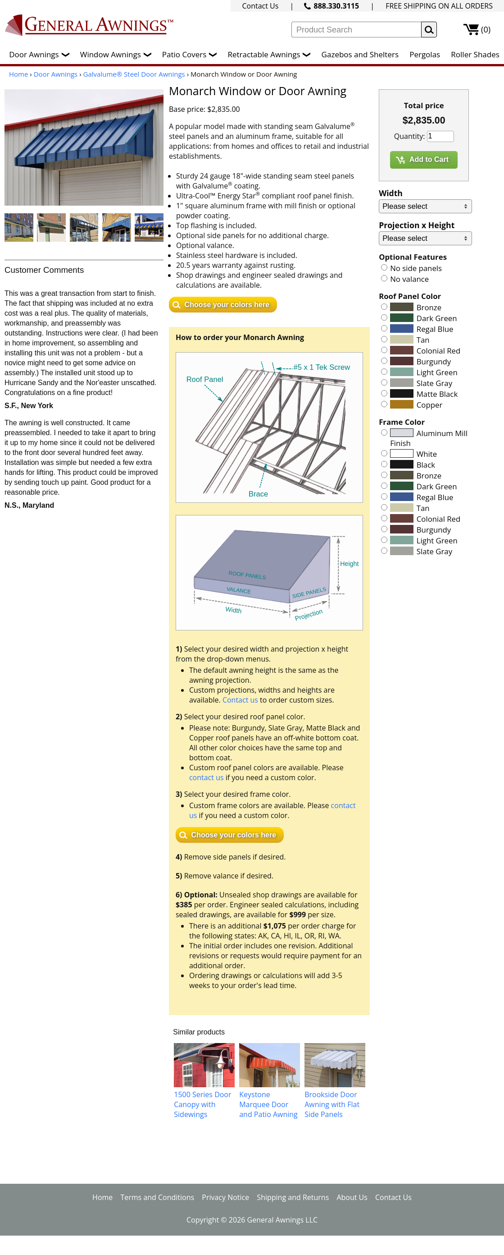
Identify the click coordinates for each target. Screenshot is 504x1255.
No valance (409, 279)
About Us (352, 1197)
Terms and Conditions (157, 1197)
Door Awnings (41, 54)
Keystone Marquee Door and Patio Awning (268, 1104)
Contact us (240, 700)
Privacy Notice (225, 1197)
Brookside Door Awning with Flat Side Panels (331, 1104)
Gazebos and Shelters (360, 54)
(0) (485, 29)
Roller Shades (475, 54)
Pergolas (424, 54)
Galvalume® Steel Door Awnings (134, 73)
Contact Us (260, 6)
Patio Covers (192, 54)
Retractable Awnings (271, 54)
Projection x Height (416, 225)
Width (391, 193)
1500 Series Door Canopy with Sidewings (202, 1104)
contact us (206, 777)
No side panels (416, 268)
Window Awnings (118, 54)
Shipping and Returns (293, 1197)
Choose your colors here (227, 304)
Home (18, 73)
